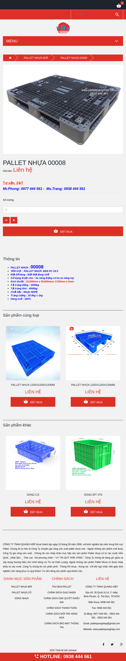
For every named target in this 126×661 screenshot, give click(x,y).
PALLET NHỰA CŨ (21, 592)
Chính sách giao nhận (61, 592)
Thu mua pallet (61, 586)
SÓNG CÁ (33, 494)
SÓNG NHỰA (22, 598)
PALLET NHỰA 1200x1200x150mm (93, 384)
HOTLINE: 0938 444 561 (63, 656)
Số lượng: (8, 199)
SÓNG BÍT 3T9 (93, 494)
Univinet (72, 650)
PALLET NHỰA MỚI (36, 57)
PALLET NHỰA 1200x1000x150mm (33, 384)
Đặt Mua (63, 231)
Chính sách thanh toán (62, 608)
